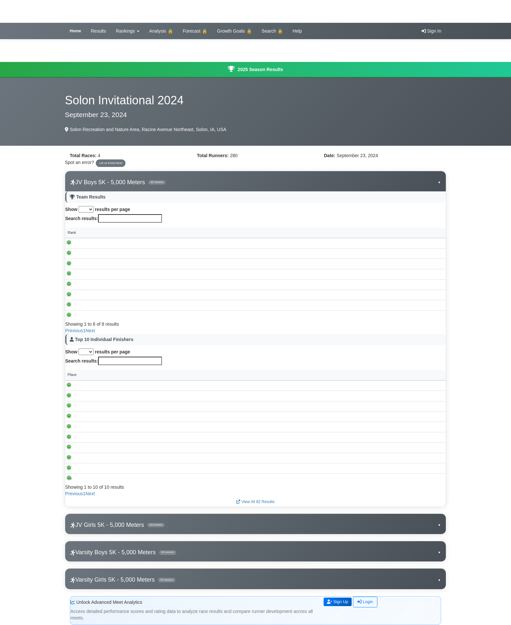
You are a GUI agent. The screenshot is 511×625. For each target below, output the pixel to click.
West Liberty (109, 315)
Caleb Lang (105, 458)
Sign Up (338, 602)
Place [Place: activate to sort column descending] (72, 375)
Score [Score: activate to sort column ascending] (205, 232)
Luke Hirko (104, 478)
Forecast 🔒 (195, 31)
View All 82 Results (255, 501)
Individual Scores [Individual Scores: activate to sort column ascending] (248, 232)
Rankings (127, 31)
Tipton (104, 274)
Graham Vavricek (110, 385)
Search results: (113, 218)
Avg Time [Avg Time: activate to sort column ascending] (359, 232)
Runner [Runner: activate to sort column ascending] (102, 375)
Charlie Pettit (106, 468)
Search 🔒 (272, 31)
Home (75, 31)
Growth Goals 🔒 (234, 31)
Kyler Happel (106, 396)
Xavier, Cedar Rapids (116, 284)
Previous (74, 330)
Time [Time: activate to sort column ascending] (187, 375)
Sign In (431, 31)
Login (367, 602)
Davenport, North (112, 295)
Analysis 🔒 (161, 31)
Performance (351, 375)
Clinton (104, 305)
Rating (413, 375)
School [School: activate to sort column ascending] (104, 232)
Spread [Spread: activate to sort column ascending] (407, 232)
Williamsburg (109, 253)
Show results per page (97, 209)
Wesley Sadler (107, 406)
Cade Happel (106, 447)
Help (297, 31)
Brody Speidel (107, 427)
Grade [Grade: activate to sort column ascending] (313, 375)
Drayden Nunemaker (112, 416)
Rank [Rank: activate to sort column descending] (72, 232)
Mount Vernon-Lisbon (116, 243)
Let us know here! (110, 163)
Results (98, 31)
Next (90, 330)
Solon (103, 264)
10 (70, 478)
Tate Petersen (107, 437)
